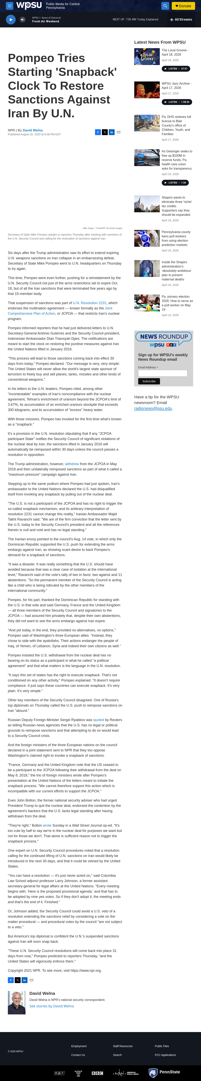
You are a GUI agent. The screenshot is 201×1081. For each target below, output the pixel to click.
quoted (98, 720)
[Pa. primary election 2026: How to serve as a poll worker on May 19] (147, 303)
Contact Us (78, 1055)
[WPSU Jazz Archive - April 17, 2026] (147, 89)
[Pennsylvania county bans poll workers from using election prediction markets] (147, 238)
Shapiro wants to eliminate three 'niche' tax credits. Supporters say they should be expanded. (177, 206)
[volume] (22, 19)
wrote (47, 825)
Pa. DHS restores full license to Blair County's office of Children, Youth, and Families (176, 125)
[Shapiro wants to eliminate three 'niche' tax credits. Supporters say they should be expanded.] (147, 203)
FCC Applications (165, 1055)
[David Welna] (17, 1002)
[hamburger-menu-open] (9, 6)
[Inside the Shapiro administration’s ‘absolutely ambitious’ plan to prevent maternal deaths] (147, 268)
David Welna (33, 130)
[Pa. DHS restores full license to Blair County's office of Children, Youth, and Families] (147, 123)
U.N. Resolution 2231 (89, 303)
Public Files (162, 1046)
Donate (185, 6)
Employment (79, 1046)
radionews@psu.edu (153, 408)
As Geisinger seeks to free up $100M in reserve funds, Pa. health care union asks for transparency (177, 160)
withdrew (72, 464)
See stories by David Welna (51, 1006)
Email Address (148, 367)
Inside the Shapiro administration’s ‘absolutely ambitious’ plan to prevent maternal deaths (176, 270)
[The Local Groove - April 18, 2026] (147, 56)
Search (117, 1055)
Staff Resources (122, 1046)
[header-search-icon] (165, 6)
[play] (11, 19)
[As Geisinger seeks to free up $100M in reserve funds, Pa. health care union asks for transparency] (147, 157)
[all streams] (181, 19)
